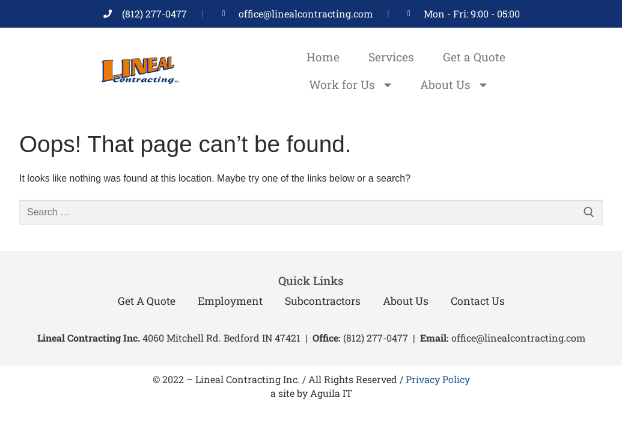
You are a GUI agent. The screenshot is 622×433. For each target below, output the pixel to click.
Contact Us (478, 301)
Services (391, 56)
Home (323, 56)
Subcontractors (323, 301)
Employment (230, 301)
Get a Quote (474, 56)
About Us (453, 84)
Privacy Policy (438, 379)
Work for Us (350, 84)
